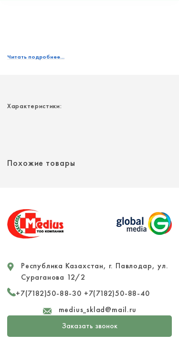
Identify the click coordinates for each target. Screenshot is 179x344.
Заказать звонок (89, 326)
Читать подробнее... (35, 57)
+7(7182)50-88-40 (117, 293)
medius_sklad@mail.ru (98, 309)
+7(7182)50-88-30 (49, 293)
